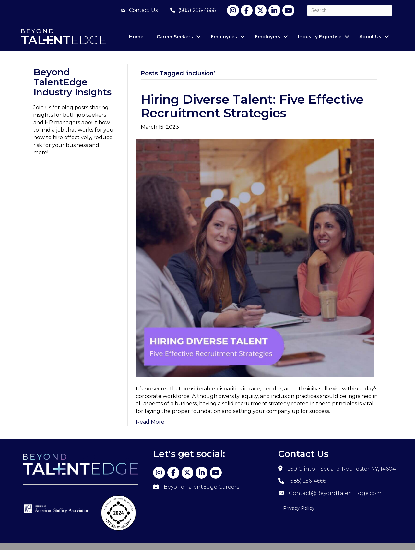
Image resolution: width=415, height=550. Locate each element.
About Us (370, 37)
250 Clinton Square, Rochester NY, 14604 (342, 469)
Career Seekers (175, 37)
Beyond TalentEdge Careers (201, 487)
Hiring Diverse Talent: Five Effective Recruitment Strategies (252, 106)
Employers (267, 37)
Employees (224, 37)
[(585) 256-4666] (191, 10)
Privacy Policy (298, 508)
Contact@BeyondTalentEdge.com (335, 493)
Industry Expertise (319, 37)
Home (136, 37)
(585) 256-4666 (307, 481)
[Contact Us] (138, 10)
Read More (150, 422)
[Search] (349, 10)
